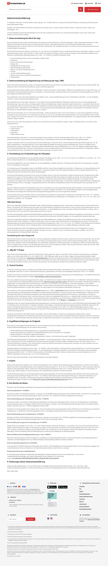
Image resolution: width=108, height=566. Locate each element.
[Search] (80, 9)
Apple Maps (72, 300)
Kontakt (81, 491)
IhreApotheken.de (34, 489)
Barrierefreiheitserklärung (85, 509)
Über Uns (81, 501)
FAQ (80, 489)
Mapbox (63, 300)
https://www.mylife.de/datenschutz (37, 258)
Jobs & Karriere (83, 504)
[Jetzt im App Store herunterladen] (52, 487)
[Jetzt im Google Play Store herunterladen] (63, 487)
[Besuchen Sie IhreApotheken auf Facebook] (48, 518)
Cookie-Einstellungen (84, 506)
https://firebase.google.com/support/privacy (48, 276)
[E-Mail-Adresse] (16, 519)
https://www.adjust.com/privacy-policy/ (55, 282)
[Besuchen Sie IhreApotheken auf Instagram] (51, 518)
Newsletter (82, 486)
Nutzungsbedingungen (84, 494)
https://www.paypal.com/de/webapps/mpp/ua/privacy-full (50, 379)
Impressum (82, 499)
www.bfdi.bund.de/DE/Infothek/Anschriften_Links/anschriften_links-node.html (35, 458)
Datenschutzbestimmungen (86, 496)
